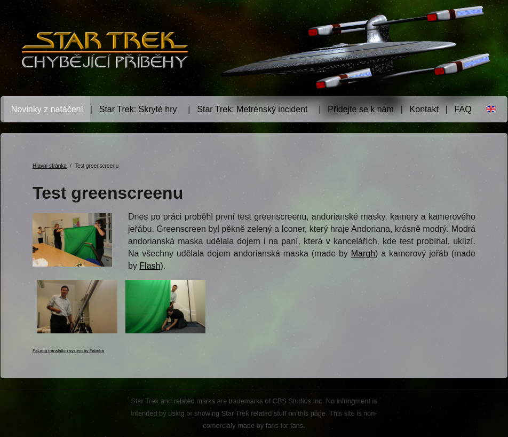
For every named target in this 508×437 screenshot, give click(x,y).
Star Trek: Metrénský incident (252, 109)
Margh (363, 253)
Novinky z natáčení (47, 109)
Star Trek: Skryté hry (138, 109)
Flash (149, 265)
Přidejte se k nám (361, 109)
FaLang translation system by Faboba (68, 350)
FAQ (463, 109)
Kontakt (424, 109)
